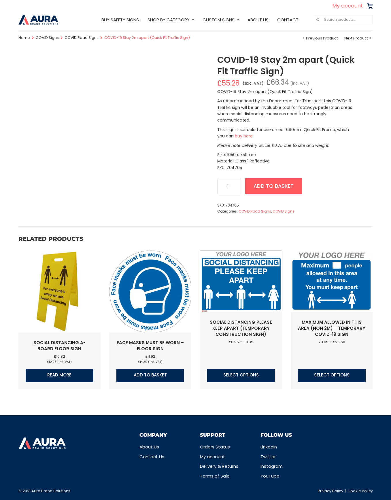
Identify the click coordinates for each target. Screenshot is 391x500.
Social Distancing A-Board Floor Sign (59, 346)
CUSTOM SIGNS (219, 20)
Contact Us (151, 457)
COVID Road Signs (82, 37)
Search (318, 19)
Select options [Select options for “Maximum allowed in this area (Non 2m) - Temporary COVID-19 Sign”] (332, 375)
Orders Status (215, 447)
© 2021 (24, 491)
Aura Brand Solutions (50, 491)
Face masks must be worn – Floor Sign (150, 346)
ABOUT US (258, 20)
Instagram (271, 466)
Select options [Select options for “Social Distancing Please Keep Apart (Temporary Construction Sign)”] (241, 375)
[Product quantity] (229, 186)
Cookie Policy (360, 491)
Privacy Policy (330, 491)
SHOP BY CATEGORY (169, 20)
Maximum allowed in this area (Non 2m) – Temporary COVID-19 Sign (331, 328)
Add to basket (274, 186)
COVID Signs (47, 37)
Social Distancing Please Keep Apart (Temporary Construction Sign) (241, 328)
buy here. (244, 136)
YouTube (269, 476)
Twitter (268, 457)
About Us (149, 447)
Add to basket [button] (150, 375)
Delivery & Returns (219, 466)
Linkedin (268, 447)
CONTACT (288, 20)
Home (24, 37)
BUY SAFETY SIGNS (120, 20)
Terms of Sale (215, 476)
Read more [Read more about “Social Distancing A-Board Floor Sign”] (59, 375)
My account (348, 5)
